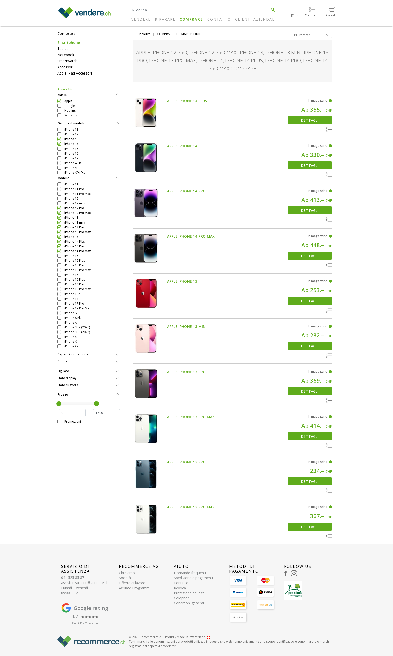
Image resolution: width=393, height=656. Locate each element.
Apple (68, 101)
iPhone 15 (71, 149)
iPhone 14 (71, 144)
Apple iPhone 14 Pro (186, 191)
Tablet (62, 48)
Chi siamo (127, 572)
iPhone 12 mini (74, 203)
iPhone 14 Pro (74, 246)
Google (69, 106)
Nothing (70, 110)
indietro (145, 34)
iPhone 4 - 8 (72, 163)
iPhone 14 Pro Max (77, 251)
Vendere (141, 19)
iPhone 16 (71, 153)
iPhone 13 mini (74, 222)
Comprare (191, 19)
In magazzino (317, 100)
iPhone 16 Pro (74, 284)
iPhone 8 (70, 313)
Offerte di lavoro (132, 582)
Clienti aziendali (255, 19)
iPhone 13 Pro (74, 227)
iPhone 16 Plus (74, 279)
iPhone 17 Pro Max (77, 308)
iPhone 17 (71, 158)
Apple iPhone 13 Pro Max (191, 416)
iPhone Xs (71, 346)
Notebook (65, 54)
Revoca (180, 588)
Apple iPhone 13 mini (187, 326)
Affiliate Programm (134, 588)
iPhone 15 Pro (74, 265)
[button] (295, 15)
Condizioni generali (189, 603)
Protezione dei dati (189, 593)
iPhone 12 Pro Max (77, 213)
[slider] (58, 403)
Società (125, 577)
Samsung (70, 115)
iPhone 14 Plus (74, 241)
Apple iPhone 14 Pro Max (191, 236)
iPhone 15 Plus (74, 260)
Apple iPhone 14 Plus (187, 100)
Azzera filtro (66, 89)
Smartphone (68, 42)
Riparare (165, 19)
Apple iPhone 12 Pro (186, 462)
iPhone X (70, 337)
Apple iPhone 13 (182, 281)
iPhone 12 (71, 134)
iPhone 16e (72, 294)
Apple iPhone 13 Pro (186, 371)
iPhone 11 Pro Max (77, 194)
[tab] (89, 94)
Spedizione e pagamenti (193, 577)
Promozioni (72, 421)
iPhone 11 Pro (74, 189)
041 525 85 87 (72, 577)
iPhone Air (71, 322)
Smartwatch (67, 60)
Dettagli (310, 120)
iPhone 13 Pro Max (77, 232)
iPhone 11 (71, 129)
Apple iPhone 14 (182, 145)
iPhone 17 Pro (74, 303)
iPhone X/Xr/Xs (74, 172)
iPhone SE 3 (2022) (77, 332)
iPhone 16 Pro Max (77, 289)
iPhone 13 (71, 139)
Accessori (65, 67)
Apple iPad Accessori (74, 73)
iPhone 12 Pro (74, 208)
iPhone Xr (71, 341)
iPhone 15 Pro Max (77, 270)
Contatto (219, 19)
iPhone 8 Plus (73, 318)
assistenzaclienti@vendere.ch (84, 582)
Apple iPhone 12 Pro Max (191, 507)
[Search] (200, 10)
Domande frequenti (190, 572)
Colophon (182, 598)
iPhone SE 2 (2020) (77, 327)
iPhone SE (71, 168)
